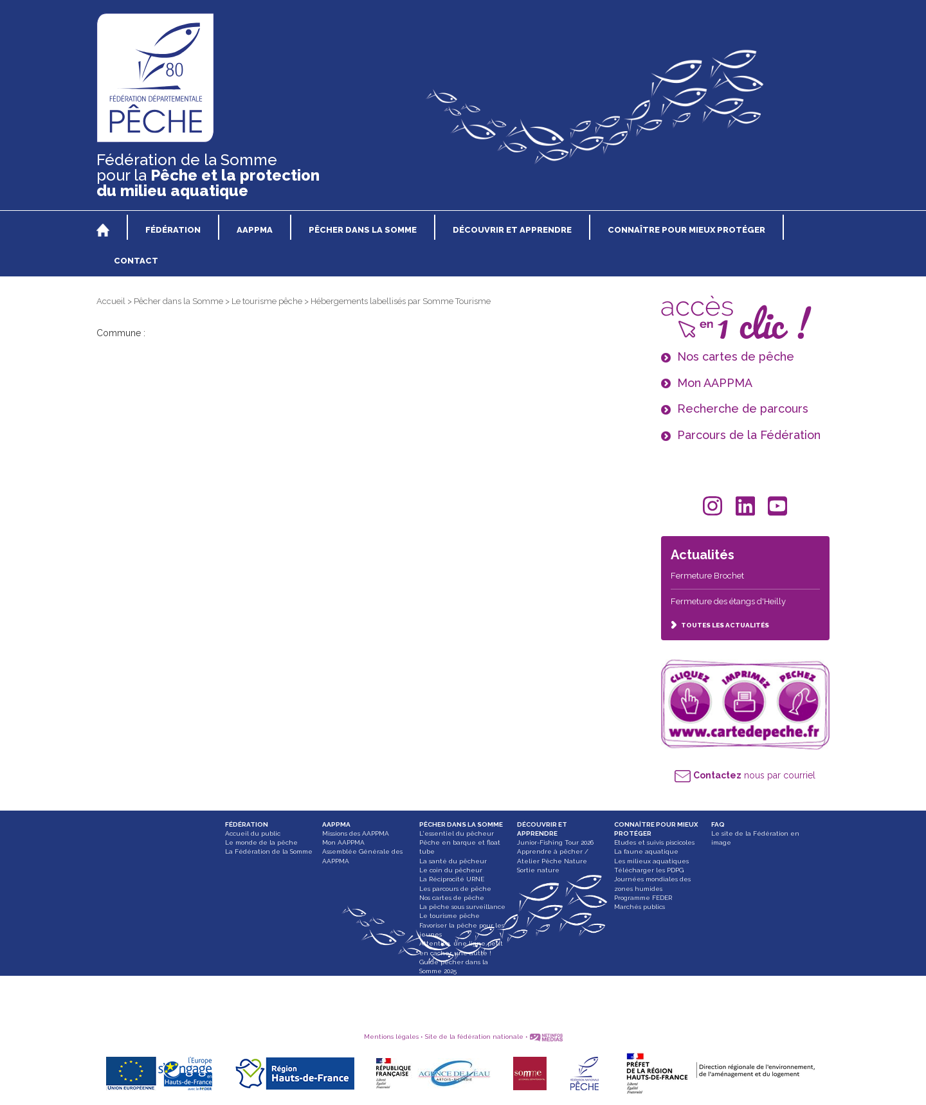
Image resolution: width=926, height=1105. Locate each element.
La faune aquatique (646, 851)
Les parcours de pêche (455, 888)
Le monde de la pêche (261, 842)
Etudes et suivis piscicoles (654, 842)
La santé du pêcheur (453, 861)
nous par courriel (745, 775)
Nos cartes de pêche (451, 897)
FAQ (718, 824)
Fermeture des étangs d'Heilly (728, 601)
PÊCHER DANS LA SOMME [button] (363, 230)
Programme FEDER (643, 897)
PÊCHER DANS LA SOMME (461, 824)
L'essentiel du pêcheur (456, 833)
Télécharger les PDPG (649, 870)
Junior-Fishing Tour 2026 (555, 842)
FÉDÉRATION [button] (173, 230)
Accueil (110, 301)
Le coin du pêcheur (450, 870)
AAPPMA (336, 824)
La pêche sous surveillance (462, 906)
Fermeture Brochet (707, 575)
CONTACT (136, 260)
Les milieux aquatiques (651, 861)
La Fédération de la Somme (269, 851)
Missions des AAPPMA (355, 833)
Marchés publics (639, 906)
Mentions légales (391, 1036)
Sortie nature (538, 870)
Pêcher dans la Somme (178, 301)
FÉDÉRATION (246, 824)
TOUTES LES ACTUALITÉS (720, 625)
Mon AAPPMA (343, 842)
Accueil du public (252, 833)
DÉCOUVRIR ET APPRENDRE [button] (512, 230)
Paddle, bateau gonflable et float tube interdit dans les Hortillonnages (463, 989)
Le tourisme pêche (267, 301)
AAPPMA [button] (255, 230)
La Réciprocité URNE (451, 879)
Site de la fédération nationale (474, 1036)
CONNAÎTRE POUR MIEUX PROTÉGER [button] (686, 230)
